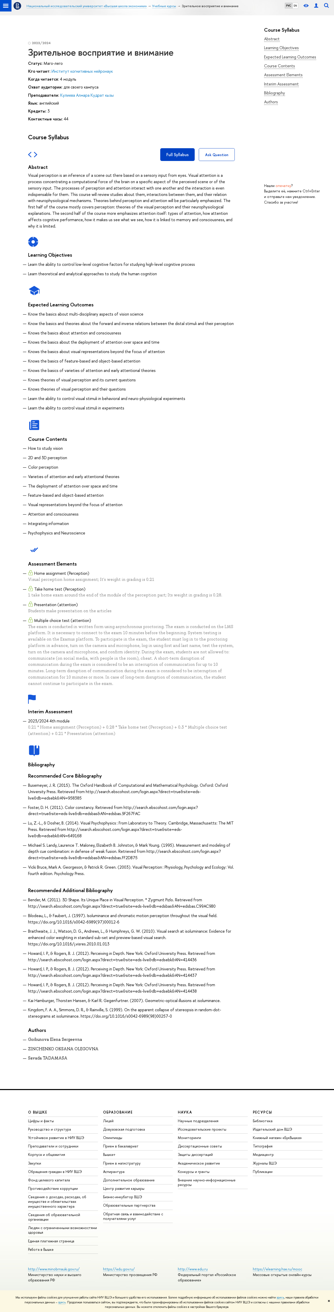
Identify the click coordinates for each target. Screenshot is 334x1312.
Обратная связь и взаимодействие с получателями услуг (133, 1216)
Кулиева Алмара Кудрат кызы (87, 95)
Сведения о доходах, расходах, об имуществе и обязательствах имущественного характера (57, 1201)
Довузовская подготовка (124, 1129)
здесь (280, 1297)
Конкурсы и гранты (193, 1171)
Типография (263, 1146)
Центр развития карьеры (123, 1188)
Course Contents (279, 66)
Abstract (272, 39)
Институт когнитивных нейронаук (82, 71)
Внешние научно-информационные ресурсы (207, 1182)
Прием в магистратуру (122, 1163)
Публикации (263, 1171)
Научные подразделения (198, 1120)
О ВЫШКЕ (37, 1112)
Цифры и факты (41, 1120)
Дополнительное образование (129, 1180)
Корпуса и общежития (46, 1154)
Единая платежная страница (51, 1241)
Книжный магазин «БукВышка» (277, 1137)
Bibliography (274, 93)
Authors (271, 102)
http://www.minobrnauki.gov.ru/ (54, 1269)
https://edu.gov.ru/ (119, 1269)
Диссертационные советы (200, 1146)
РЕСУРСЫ (262, 1112)
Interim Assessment (281, 84)
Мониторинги (189, 1137)
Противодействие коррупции (53, 1188)
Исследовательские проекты (202, 1129)
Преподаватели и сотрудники (53, 1146)
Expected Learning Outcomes (290, 57)
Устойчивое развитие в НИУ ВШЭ (56, 1137)
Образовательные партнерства (129, 1205)
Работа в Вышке (41, 1249)
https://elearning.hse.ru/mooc (277, 1269)
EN (295, 5)
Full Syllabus (177, 154)
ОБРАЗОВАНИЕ (118, 1112)
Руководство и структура (49, 1129)
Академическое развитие (199, 1163)
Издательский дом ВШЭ (272, 1129)
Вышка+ (109, 1154)
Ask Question (216, 154)
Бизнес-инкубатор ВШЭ (122, 1196)
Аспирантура (114, 1171)
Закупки (34, 1163)
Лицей (108, 1120)
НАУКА (185, 1112)
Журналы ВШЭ (265, 1163)
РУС (288, 5)
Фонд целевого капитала (49, 1180)
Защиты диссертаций (195, 1154)
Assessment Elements (283, 75)
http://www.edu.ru (193, 1269)
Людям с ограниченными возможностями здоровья (62, 1230)
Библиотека (263, 1120)
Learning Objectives (281, 48)
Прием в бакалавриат (121, 1146)
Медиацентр (263, 1154)
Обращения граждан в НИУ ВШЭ (55, 1171)
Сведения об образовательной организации (54, 1217)
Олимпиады (112, 1137)
